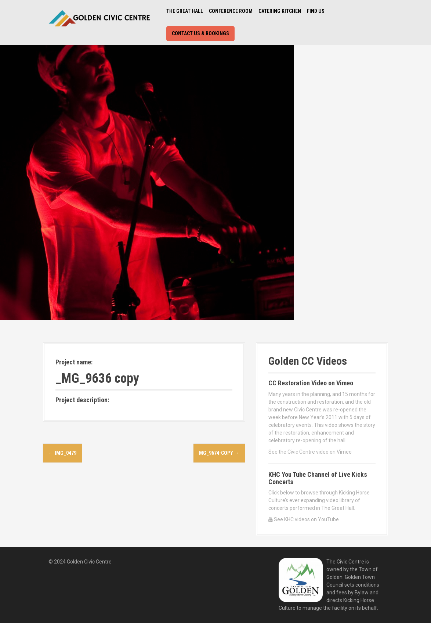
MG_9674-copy (219, 453)
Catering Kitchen (279, 11)
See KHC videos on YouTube (303, 519)
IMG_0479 (62, 453)
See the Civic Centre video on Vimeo (310, 452)
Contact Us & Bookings (200, 33)
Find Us (316, 11)
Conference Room (231, 11)
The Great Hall (184, 11)
